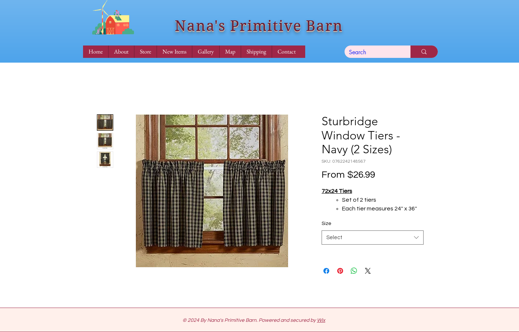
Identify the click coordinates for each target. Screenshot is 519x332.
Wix (321, 320)
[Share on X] (367, 270)
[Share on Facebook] (326, 270)
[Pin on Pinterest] (340, 270)
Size (326, 223)
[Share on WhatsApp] (354, 270)
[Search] (372, 52)
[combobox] (373, 237)
